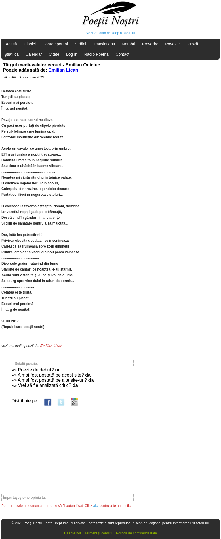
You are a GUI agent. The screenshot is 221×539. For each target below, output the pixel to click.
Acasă (11, 44)
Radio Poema (96, 54)
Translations (104, 44)
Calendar (34, 54)
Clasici (30, 44)
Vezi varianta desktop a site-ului (110, 33)
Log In (71, 54)
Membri (128, 44)
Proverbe (150, 44)
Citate (54, 54)
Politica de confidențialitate (136, 533)
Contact (122, 54)
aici (95, 506)
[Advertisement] (67, 447)
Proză (193, 44)
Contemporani (55, 44)
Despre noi (72, 533)
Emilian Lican (63, 70)
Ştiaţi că (11, 54)
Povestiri (173, 44)
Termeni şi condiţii (98, 533)
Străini (80, 44)
